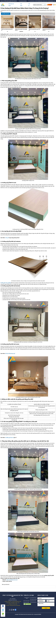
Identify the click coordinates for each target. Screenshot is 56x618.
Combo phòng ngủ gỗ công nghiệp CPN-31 (21, 30)
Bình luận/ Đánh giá (5, 584)
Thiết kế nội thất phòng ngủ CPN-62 (34, 30)
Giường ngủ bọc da (9, 437)
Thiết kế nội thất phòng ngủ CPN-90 (7, 30)
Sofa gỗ (7, 237)
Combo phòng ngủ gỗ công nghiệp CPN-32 (48, 30)
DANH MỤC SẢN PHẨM (11, 4)
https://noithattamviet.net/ (12, 579)
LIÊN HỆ (29, 4)
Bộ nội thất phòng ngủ (10, 353)
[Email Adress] (45, 598)
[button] (44, 5)
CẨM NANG (21, 4)
